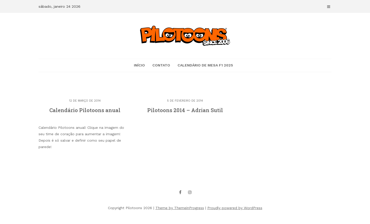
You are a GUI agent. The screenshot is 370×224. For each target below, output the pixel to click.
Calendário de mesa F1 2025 (205, 65)
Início (139, 65)
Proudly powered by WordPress (234, 208)
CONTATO (161, 65)
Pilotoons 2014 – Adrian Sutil (185, 110)
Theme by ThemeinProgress (179, 208)
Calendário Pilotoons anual (85, 110)
